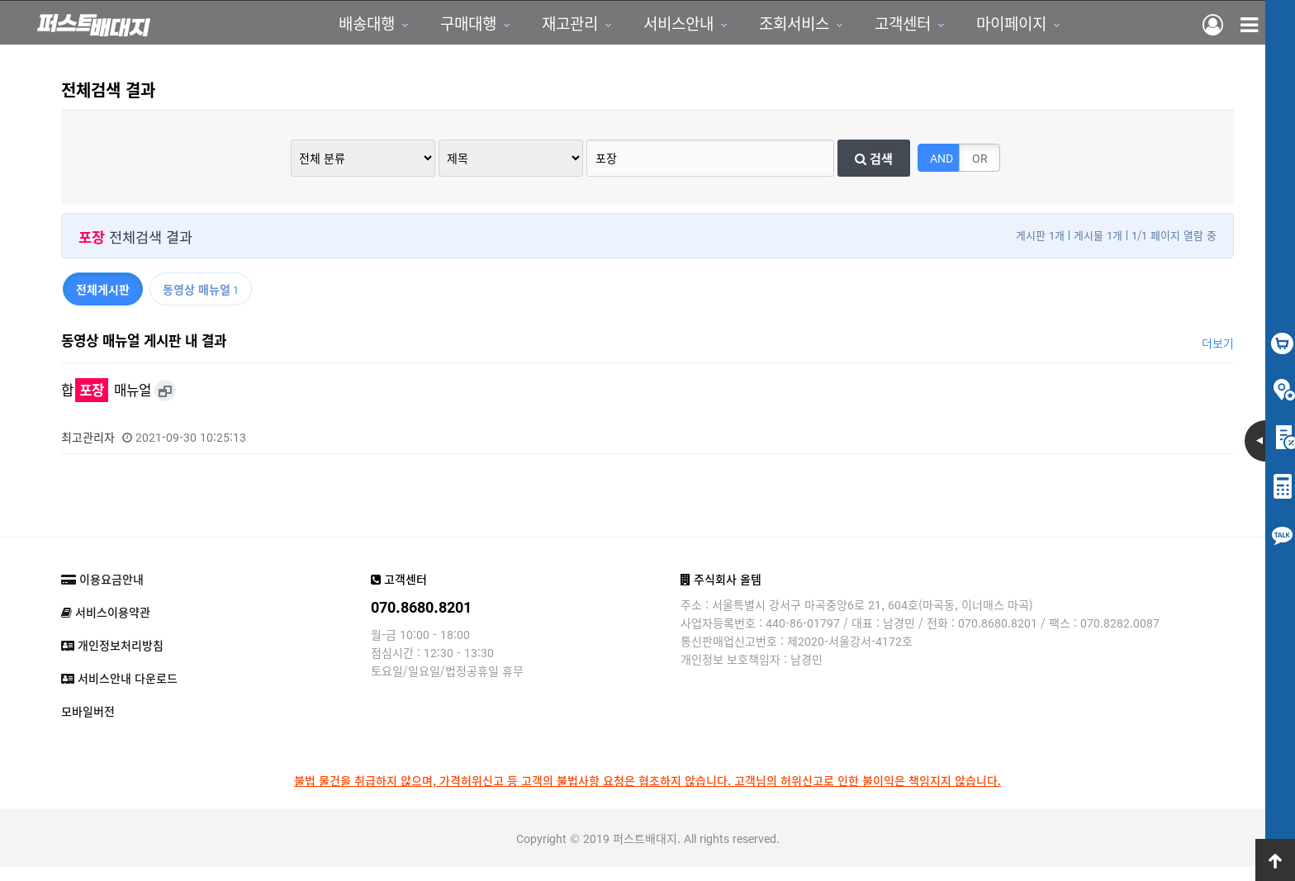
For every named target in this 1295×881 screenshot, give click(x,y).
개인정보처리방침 (112, 659)
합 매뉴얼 (106, 404)
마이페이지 (948, 29)
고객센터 (840, 29)
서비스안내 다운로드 (119, 692)
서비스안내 (616, 29)
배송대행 (304, 29)
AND (941, 171)
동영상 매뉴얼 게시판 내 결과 (143, 354)
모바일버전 (88, 725)
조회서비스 (731, 29)
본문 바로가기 (0, 0)
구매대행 (405, 29)
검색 (874, 172)
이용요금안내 (102, 593)
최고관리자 (88, 451)
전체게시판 (103, 303)
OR (980, 171)
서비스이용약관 (105, 626)
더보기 (1218, 356)
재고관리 (507, 29)
